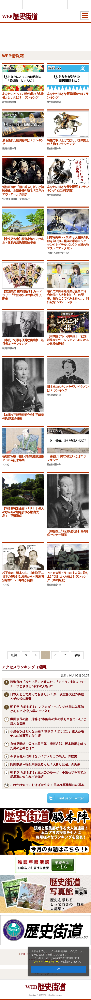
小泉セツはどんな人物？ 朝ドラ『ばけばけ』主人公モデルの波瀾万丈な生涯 (47, 733)
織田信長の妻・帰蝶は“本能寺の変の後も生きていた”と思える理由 (48, 721)
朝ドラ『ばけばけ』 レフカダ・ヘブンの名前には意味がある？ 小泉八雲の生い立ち (47, 709)
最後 (77, 655)
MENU (85, 15)
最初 (14, 655)
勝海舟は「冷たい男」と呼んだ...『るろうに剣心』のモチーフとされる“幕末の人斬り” (48, 684)
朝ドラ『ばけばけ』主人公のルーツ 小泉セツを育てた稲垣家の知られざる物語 (48, 774)
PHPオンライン (11, 4)
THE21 (56, 4)
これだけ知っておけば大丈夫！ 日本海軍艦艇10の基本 (47, 785)
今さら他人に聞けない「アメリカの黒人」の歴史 (43, 756)
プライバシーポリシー (46, 961)
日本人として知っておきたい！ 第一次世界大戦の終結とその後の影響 (47, 696)
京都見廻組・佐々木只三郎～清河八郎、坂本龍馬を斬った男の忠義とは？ (48, 746)
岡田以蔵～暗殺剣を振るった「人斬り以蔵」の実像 (45, 764)
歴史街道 (78, 4)
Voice (33, 4)
